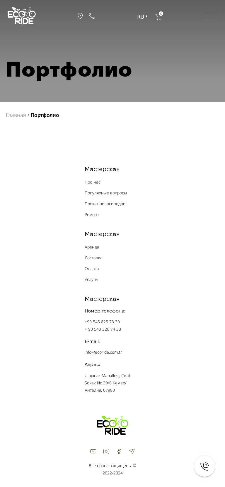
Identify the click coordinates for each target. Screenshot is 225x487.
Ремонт (92, 214)
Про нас (92, 182)
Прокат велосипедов (105, 203)
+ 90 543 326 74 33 (103, 329)
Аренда (92, 247)
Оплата (92, 268)
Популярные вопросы (106, 193)
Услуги (91, 279)
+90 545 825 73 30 (102, 321)
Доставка (94, 257)
